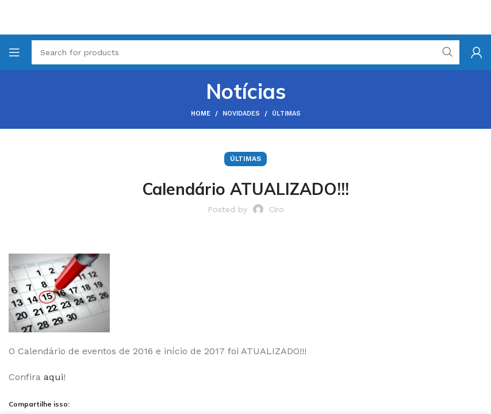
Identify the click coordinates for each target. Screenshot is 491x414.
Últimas (286, 113)
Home (200, 113)
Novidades (241, 113)
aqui (53, 376)
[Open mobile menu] (14, 52)
